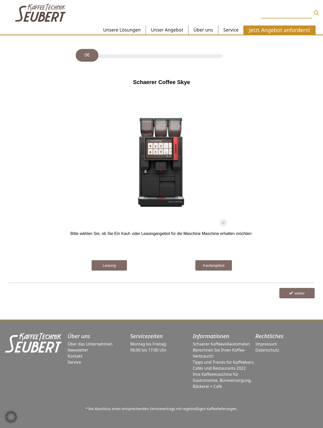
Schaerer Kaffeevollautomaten (221, 344)
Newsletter (78, 350)
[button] (11, 417)
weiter (297, 293)
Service (74, 362)
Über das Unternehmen (90, 344)
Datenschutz (267, 350)
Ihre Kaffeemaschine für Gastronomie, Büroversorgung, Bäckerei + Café (222, 380)
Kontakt (75, 356)
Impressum (266, 344)
